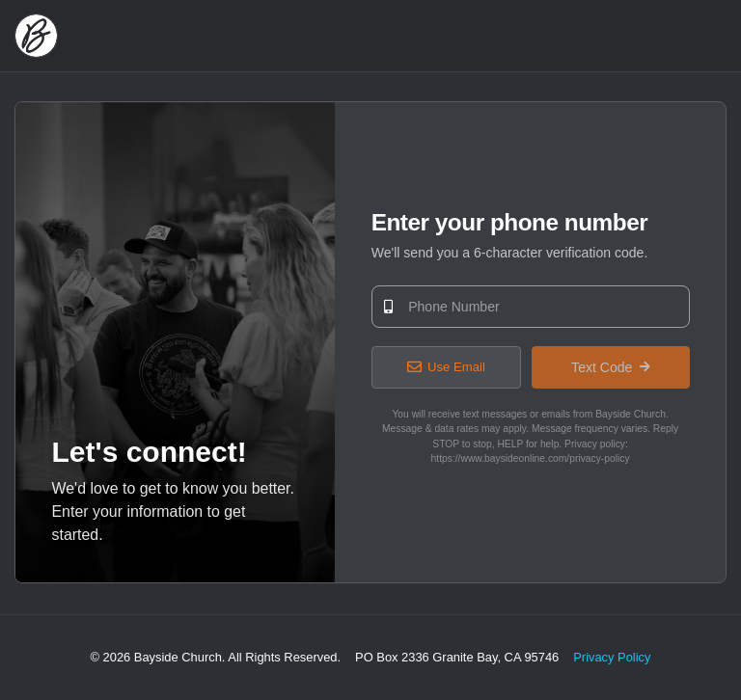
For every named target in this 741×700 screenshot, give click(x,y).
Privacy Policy (611, 657)
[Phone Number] (530, 306)
